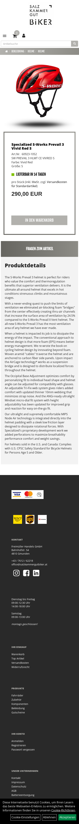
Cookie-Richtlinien (63, 810)
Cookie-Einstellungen (25, 817)
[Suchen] (74, 44)
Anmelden (17, 741)
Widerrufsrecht (20, 667)
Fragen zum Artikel (39, 249)
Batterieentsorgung (22, 795)
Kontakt (15, 778)
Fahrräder (17, 695)
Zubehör (16, 699)
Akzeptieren (67, 817)
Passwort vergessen (23, 749)
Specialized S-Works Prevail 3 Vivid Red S (37, 146)
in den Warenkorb (39, 220)
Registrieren (18, 745)
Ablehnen (49, 817)
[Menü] (4, 35)
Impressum (18, 782)
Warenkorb (18, 654)
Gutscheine (18, 712)
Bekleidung (17, 51)
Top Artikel (17, 658)
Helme (31, 51)
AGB (13, 790)
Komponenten (19, 704)
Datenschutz (18, 786)
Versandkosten (20, 662)
